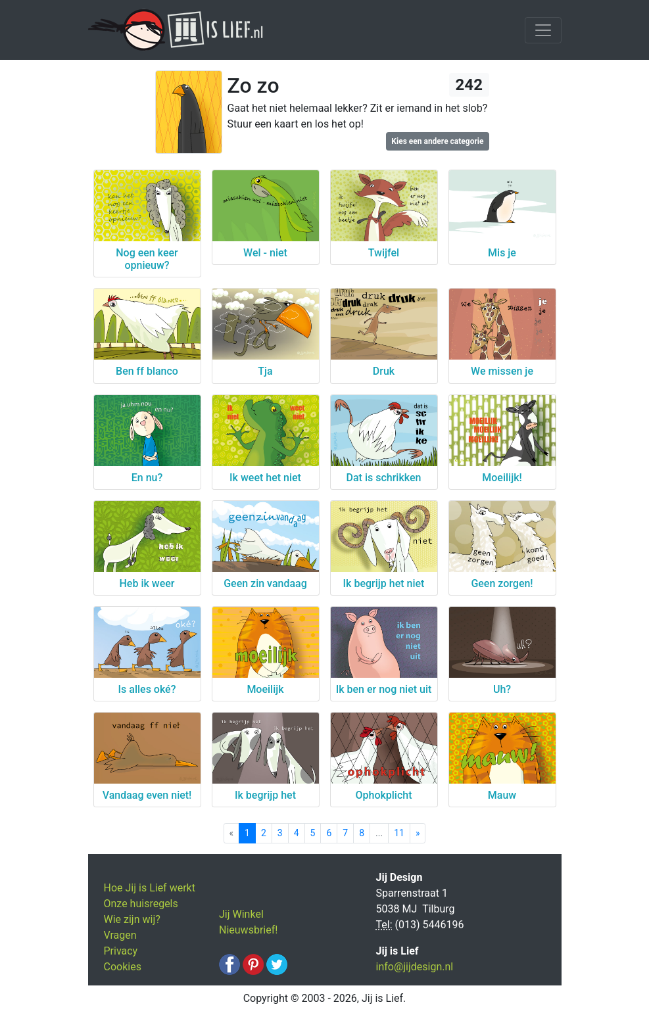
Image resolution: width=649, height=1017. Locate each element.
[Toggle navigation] (543, 30)
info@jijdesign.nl (415, 966)
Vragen (120, 935)
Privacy (121, 951)
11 (399, 833)
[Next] (418, 833)
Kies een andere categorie (437, 141)
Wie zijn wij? (132, 919)
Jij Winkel (241, 914)
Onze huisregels (141, 903)
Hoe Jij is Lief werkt (149, 888)
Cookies (122, 966)
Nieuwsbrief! (248, 930)
